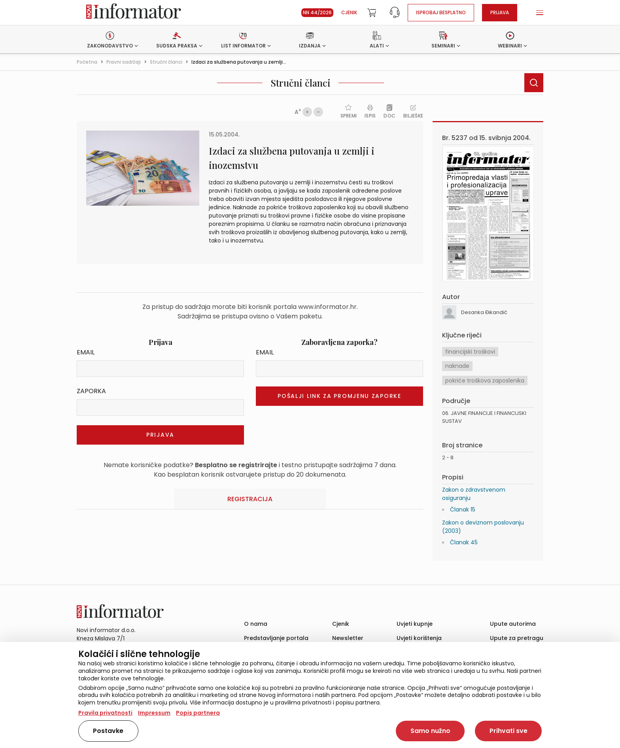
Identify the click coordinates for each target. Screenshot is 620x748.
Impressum (154, 713)
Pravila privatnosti (105, 713)
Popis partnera (198, 713)
